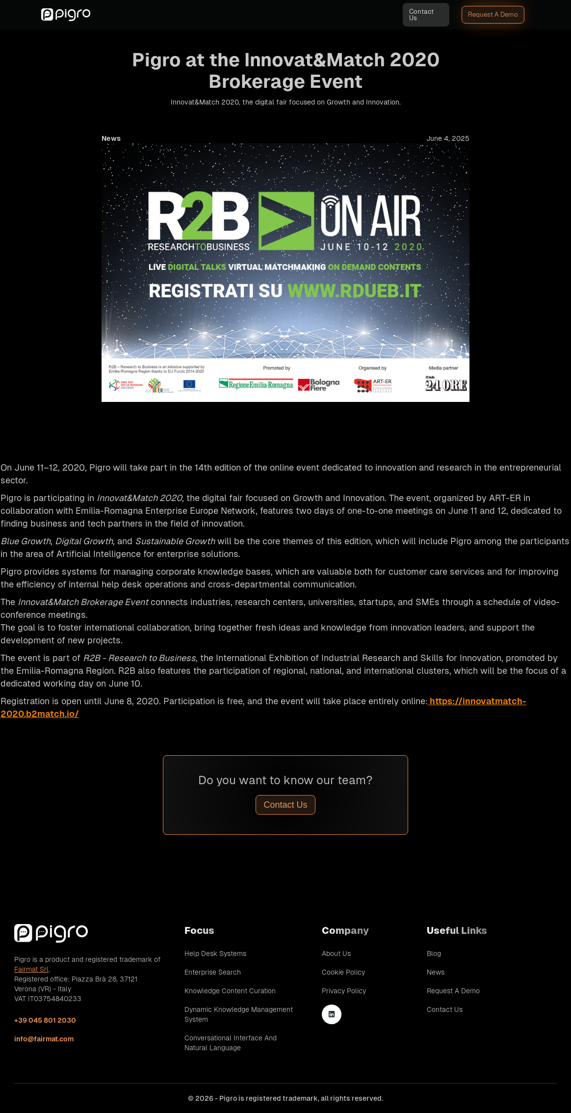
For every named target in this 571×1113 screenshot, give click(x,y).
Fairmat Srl (31, 969)
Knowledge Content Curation (230, 991)
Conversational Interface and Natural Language (230, 1043)
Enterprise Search (212, 972)
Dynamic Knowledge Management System (238, 1014)
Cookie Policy (343, 972)
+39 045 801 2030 (45, 1020)
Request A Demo (493, 14)
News (435, 972)
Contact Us (421, 15)
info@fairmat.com (44, 1039)
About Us (336, 953)
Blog (434, 953)
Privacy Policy (344, 991)
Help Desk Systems (215, 953)
